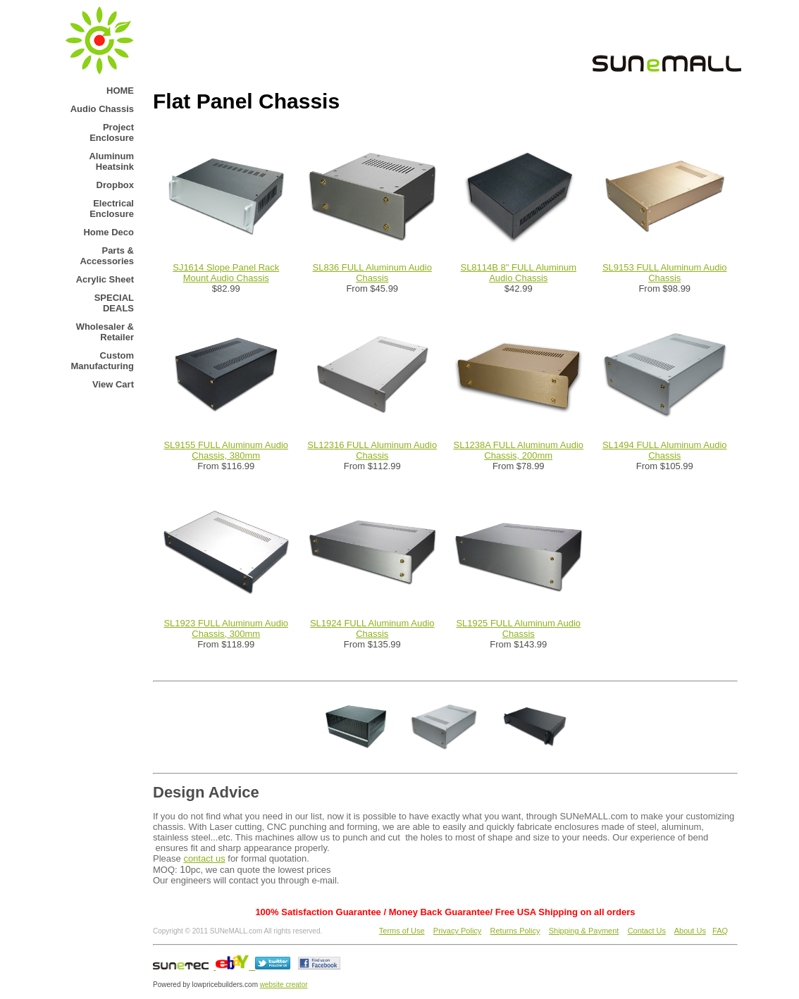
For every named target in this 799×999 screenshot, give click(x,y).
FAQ (720, 930)
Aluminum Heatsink (111, 161)
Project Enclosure (111, 132)
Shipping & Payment (584, 930)
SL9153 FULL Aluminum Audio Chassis (664, 272)
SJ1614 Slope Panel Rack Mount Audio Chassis (226, 272)
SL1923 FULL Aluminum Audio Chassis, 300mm (225, 628)
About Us (690, 930)
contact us (204, 858)
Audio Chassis (102, 109)
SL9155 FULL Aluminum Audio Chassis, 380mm (225, 450)
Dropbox (115, 185)
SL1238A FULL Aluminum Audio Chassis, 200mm (518, 450)
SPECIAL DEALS (114, 303)
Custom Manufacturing (102, 360)
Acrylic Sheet (105, 279)
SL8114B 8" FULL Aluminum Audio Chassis (518, 272)
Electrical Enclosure (111, 208)
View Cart (113, 384)
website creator (284, 984)
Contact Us (647, 930)
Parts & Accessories (107, 255)
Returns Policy (515, 930)
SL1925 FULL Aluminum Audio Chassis (518, 628)
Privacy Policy (457, 930)
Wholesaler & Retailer (105, 331)
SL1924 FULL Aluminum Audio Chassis (372, 628)
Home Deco (108, 232)
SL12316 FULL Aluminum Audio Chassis (372, 450)
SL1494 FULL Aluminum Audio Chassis (664, 450)
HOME (120, 90)
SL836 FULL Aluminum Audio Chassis (372, 272)
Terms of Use (402, 930)
